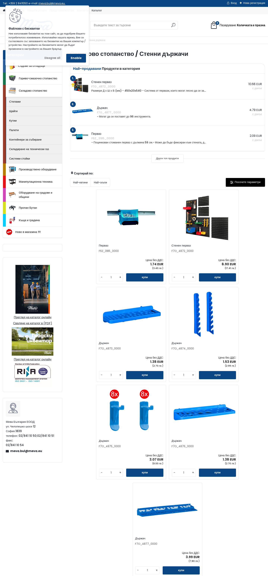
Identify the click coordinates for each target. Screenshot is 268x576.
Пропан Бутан (23, 207)
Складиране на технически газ (29, 149)
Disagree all (52, 58)
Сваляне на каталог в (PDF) (32, 323)
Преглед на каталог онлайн (32, 317)
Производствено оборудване (33, 169)
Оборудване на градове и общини (30, 195)
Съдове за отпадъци (27, 66)
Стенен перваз (132, 245)
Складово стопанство (28, 90)
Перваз (78, 245)
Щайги (13, 111)
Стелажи (15, 102)
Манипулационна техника (30, 181)
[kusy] (81, 277)
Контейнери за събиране (25, 139)
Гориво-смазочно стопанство (33, 78)
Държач (177, 245)
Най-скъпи (100, 182)
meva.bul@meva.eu (52, 3)
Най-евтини (80, 182)
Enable (76, 58)
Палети (14, 130)
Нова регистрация (254, 3)
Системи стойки (19, 158)
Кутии (13, 120)
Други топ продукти (167, 158)
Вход (234, 3)
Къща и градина (24, 220)
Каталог (97, 10)
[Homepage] (4, 10)
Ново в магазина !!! (23, 232)
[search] (173, 26)
